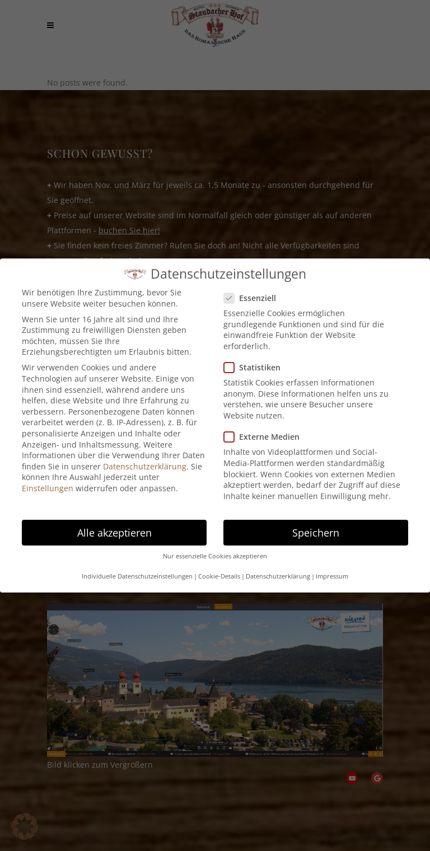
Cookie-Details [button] (219, 576)
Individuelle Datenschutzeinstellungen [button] (137, 576)
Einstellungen (47, 488)
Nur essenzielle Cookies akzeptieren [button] (215, 556)
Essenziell (254, 298)
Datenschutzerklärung (144, 466)
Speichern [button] (315, 532)
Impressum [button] (332, 576)
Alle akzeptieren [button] (114, 532)
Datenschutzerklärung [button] (278, 576)
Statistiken (256, 367)
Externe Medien (266, 436)
